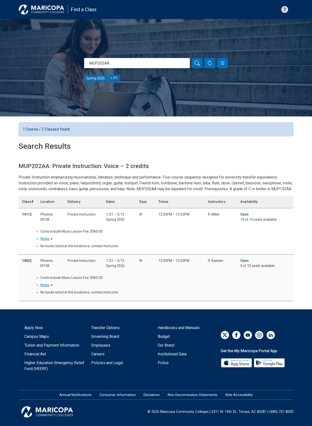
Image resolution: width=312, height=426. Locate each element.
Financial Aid (35, 354)
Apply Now (33, 327)
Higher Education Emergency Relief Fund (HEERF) (54, 365)
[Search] (197, 63)
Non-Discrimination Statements (192, 395)
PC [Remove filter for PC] (114, 78)
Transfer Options (105, 327)
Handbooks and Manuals (179, 327)
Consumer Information (117, 395)
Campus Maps (36, 336)
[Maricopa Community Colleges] (53, 412)
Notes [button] (44, 239)
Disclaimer (152, 395)
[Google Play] (269, 362)
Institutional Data (172, 354)
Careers (98, 354)
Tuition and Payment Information (51, 345)
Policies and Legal (107, 362)
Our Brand (166, 345)
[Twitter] (225, 335)
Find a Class (84, 9)
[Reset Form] (210, 63)
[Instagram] (259, 335)
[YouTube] (248, 335)
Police (163, 362)
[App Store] (237, 362)
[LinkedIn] (270, 335)
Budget (164, 336)
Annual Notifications (75, 395)
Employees (100, 345)
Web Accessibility (239, 395)
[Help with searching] (285, 9)
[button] (222, 63)
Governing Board (105, 336)
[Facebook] (236, 335)
